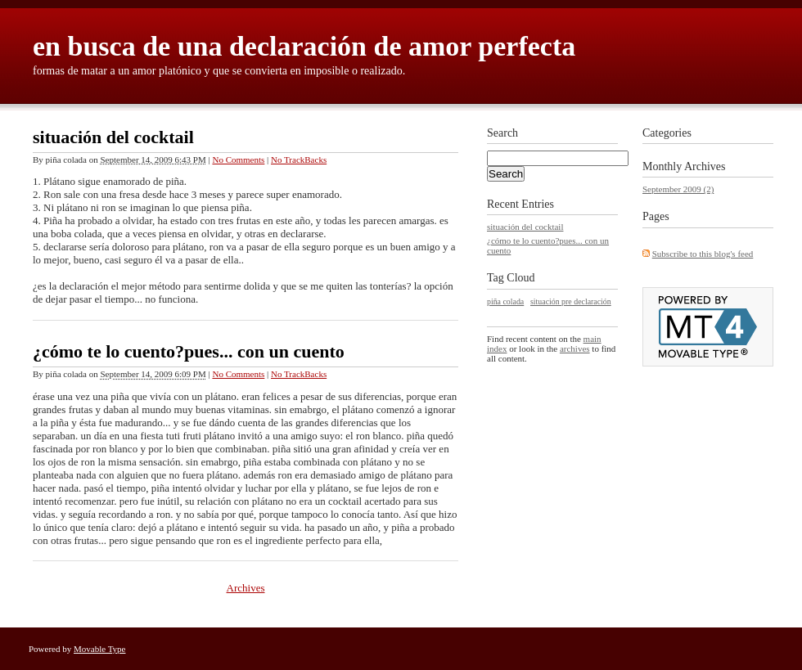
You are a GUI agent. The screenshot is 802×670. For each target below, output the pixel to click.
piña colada (505, 301)
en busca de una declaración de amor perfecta (304, 46)
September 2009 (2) (678, 189)
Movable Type (100, 649)
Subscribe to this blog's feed (703, 254)
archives (575, 348)
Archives (246, 588)
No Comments (238, 159)
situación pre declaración (570, 301)
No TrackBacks (299, 159)
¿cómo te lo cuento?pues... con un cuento (189, 351)
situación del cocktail (113, 137)
